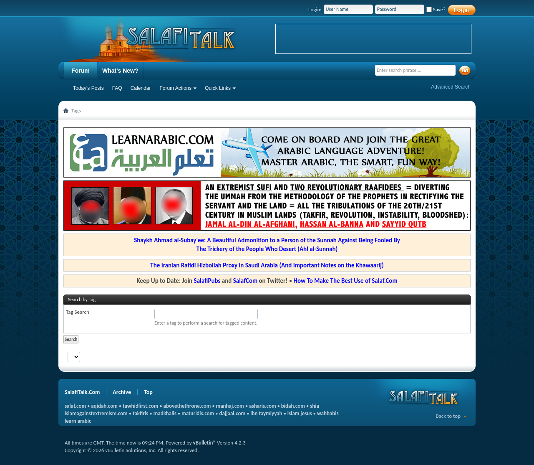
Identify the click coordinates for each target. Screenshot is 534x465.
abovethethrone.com (187, 406)
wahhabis (328, 413)
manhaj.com (230, 406)
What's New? (120, 70)
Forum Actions (175, 88)
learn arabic (78, 421)
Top (148, 392)
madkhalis (165, 413)
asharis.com (262, 406)
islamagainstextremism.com (96, 413)
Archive (122, 392)
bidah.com (293, 406)
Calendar (141, 88)
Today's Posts (88, 88)
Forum (80, 70)
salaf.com (75, 406)
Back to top (448, 416)
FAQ (117, 88)
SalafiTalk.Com (82, 392)
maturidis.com (197, 413)
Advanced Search (451, 87)
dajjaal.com (232, 413)
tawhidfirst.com (140, 406)
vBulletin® (204, 443)
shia (314, 406)
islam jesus (299, 413)
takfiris (140, 413)
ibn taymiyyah (266, 413)
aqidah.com (104, 406)
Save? (436, 9)
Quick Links (218, 88)
